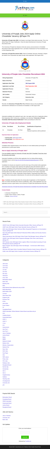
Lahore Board (6, 335)
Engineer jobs (6, 297)
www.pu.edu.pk (13, 196)
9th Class (5, 273)
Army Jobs (5, 277)
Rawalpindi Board (7, 365)
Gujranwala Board (7, 317)
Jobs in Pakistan (7, 333)
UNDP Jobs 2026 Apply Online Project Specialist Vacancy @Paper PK (20, 227)
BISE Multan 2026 (7, 291)
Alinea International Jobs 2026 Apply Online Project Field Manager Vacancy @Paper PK (24, 236)
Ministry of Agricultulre (8, 345)
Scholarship (5, 369)
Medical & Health (7, 341)
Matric (4, 337)
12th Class (5, 267)
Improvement (6, 327)
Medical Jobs (6, 343)
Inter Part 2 (5, 331)
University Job (6, 382)
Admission (5, 275)
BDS (4, 285)
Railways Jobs (6, 363)
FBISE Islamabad (7, 401)
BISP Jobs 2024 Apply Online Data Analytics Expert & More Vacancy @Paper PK (23, 202)
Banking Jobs (6, 283)
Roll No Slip (5, 367)
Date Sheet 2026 (7, 295)
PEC (4, 355)
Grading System (7, 315)
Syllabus (5, 377)
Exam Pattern (6, 305)
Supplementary (6, 375)
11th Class (5, 265)
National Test (6, 347)
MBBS (4, 339)
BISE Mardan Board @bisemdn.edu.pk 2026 (13, 287)
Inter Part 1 (5, 329)
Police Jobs (5, 359)
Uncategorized (6, 380)
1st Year (5, 269)
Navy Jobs (5, 349)
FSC (4, 313)
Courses (5, 293)
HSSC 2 (5, 321)
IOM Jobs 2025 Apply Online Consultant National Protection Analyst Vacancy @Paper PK (24, 249)
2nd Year (5, 271)
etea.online (5, 303)
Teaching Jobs (6, 378)
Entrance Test (6, 299)
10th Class (5, 263)
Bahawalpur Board (7, 279)
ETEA (4, 301)
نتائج (4, 384)
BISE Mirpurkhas (7, 289)
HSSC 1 (5, 319)
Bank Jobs (5, 281)
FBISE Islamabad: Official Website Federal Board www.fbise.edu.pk (19, 311)
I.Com (4, 323)
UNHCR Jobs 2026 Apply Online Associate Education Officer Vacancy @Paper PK (23, 225)
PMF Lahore (6, 357)
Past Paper (5, 353)
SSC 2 (4, 373)
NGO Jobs (5, 351)
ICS (3, 325)
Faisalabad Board (7, 309)
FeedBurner (28, 441)
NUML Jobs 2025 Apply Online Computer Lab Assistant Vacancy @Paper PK (21, 251)
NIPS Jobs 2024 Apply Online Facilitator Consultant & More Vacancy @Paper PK (23, 204)
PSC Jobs (5, 361)
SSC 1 (4, 371)
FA (3, 307)
